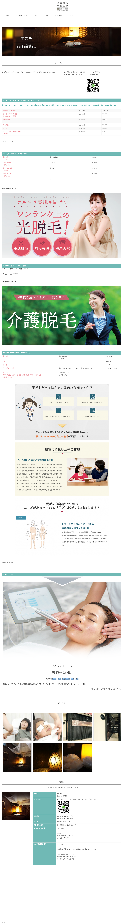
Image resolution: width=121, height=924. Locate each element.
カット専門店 (81, 15)
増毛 (70, 15)
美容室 (30, 15)
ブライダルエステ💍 (44, 15)
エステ (59, 15)
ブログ (94, 15)
